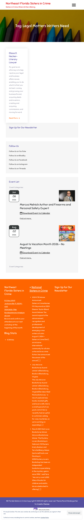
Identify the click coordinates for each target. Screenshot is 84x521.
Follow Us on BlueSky (17, 156)
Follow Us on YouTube (17, 151)
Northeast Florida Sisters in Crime (28, 3)
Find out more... (26, 218)
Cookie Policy (45, 517)
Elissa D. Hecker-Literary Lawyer (13, 58)
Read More (14, 118)
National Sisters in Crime (39, 289)
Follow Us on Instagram (18, 164)
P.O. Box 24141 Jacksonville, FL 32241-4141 (13, 304)
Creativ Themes (43, 504)
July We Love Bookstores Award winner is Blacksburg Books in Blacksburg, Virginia (40, 371)
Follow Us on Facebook (18, 160)
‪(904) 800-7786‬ (10, 310)
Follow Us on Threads (17, 168)
